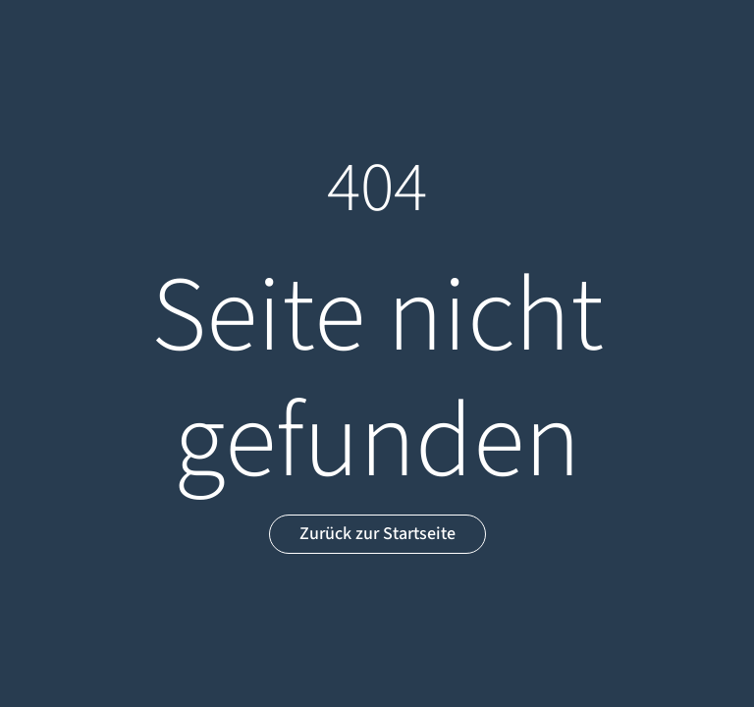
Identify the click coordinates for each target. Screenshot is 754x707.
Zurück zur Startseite (377, 533)
